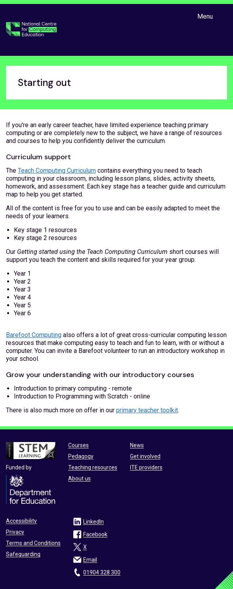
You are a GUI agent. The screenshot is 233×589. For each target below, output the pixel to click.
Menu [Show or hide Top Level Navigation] (205, 16)
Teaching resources (92, 467)
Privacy (15, 532)
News (137, 445)
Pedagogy (81, 456)
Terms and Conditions (33, 543)
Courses (78, 445)
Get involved (145, 456)
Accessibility (21, 521)
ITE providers (146, 467)
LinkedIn (93, 521)
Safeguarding (23, 554)
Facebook (95, 534)
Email (90, 560)
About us (79, 478)
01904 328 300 (101, 572)
